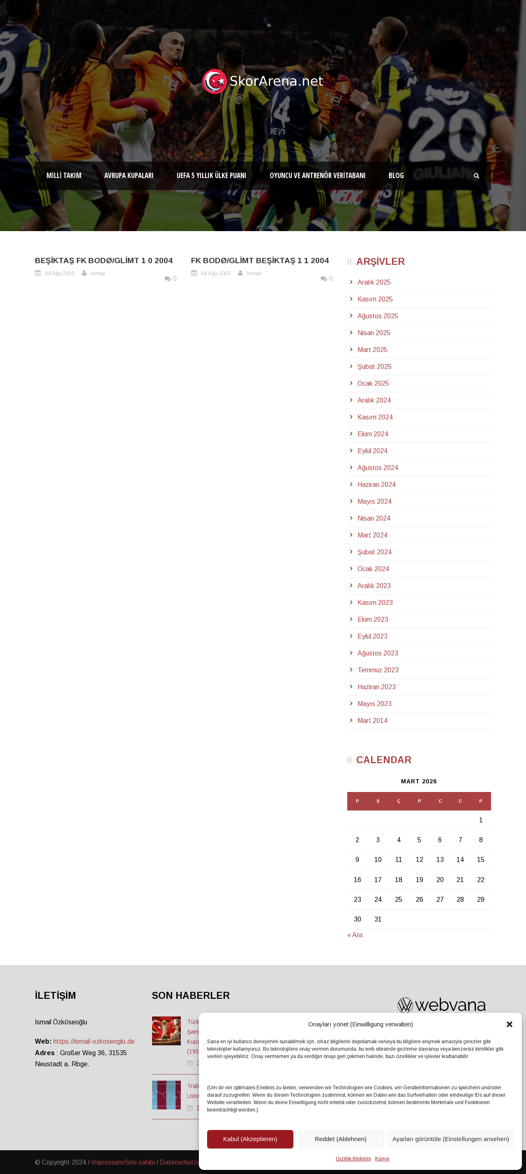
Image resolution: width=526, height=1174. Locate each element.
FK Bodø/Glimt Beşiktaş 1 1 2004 (260, 260)
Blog (396, 175)
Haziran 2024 (377, 484)
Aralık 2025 (374, 282)
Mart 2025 (373, 349)
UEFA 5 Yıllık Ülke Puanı (212, 175)
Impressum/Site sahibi (123, 1162)
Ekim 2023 (373, 619)
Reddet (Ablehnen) (341, 1138)
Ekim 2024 (373, 434)
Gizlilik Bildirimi (353, 1159)
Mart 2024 (373, 535)
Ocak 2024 (373, 568)
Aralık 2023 (374, 585)
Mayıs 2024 (375, 501)
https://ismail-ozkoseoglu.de (94, 1041)
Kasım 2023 (375, 602)
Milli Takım (63, 175)
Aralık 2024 (374, 400)
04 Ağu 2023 (59, 273)
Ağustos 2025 (378, 316)
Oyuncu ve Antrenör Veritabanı (318, 175)
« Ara (354, 934)
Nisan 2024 (374, 518)
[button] (509, 1024)
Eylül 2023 (373, 636)
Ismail (98, 273)
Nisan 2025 (374, 332)
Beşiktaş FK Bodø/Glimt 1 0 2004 (104, 260)
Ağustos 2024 (378, 467)
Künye (382, 1159)
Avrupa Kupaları (129, 175)
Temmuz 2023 (378, 670)
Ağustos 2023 (378, 653)
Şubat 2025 (375, 366)
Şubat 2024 (375, 552)
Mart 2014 (373, 720)
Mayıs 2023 (375, 703)
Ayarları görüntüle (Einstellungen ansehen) (450, 1138)
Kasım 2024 (375, 417)
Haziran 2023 (377, 686)
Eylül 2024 (373, 450)
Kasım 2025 (375, 299)
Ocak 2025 (373, 383)
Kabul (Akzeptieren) (250, 1138)
